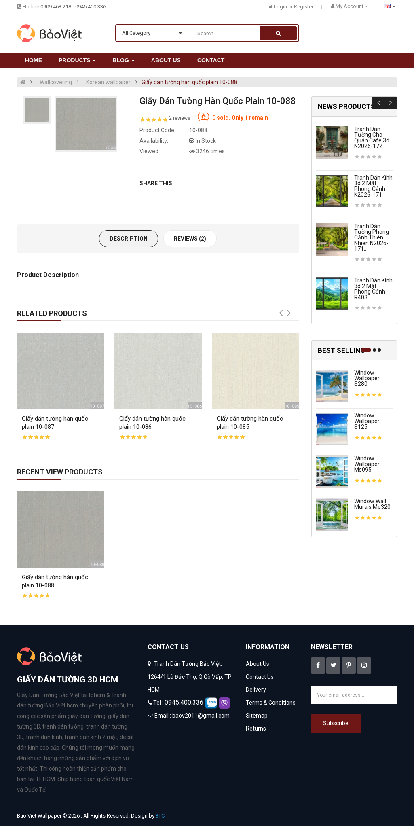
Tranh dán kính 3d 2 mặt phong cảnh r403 (373, 289)
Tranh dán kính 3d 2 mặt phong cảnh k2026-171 (373, 186)
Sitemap (257, 715)
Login (281, 7)
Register (303, 7)
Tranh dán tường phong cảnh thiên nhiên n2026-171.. (371, 237)
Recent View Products (60, 472)
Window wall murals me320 (372, 504)
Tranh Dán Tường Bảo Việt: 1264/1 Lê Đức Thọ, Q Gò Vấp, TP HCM (190, 677)
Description (129, 238)
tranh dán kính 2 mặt (91, 737)
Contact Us (260, 677)
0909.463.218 (55, 7)
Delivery (256, 689)
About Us (257, 664)
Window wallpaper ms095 (367, 464)
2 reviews (179, 118)
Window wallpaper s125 (367, 421)
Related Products (52, 313)
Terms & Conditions (271, 702)
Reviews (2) (190, 238)
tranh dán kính (44, 737)
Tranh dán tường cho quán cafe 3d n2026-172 (371, 137)
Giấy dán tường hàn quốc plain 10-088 (189, 82)
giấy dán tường (87, 716)
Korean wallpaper (108, 82)
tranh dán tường (63, 726)
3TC (160, 816)
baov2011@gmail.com (201, 715)
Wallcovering (56, 82)
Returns (256, 728)
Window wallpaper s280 (367, 378)
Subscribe (336, 723)
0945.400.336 (90, 7)
